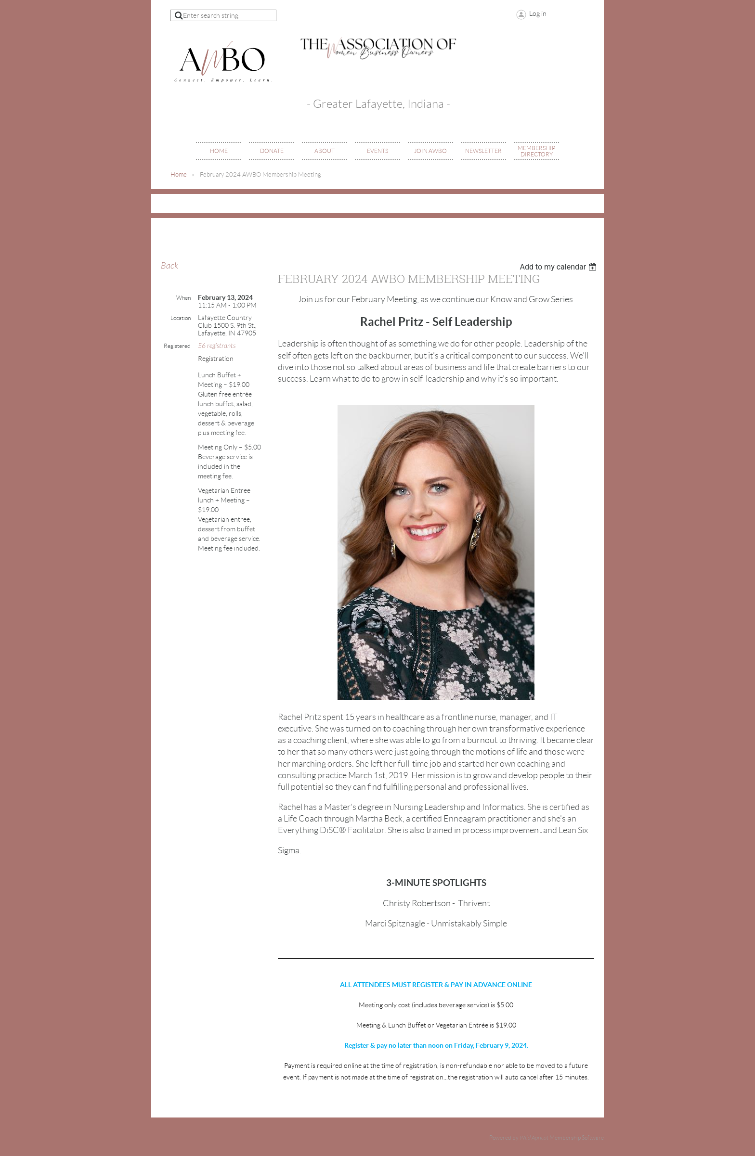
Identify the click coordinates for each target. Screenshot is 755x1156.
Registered (177, 346)
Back (169, 266)
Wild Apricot (534, 1137)
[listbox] (559, 267)
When (183, 298)
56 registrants (216, 346)
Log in (538, 13)
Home (178, 174)
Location (180, 318)
